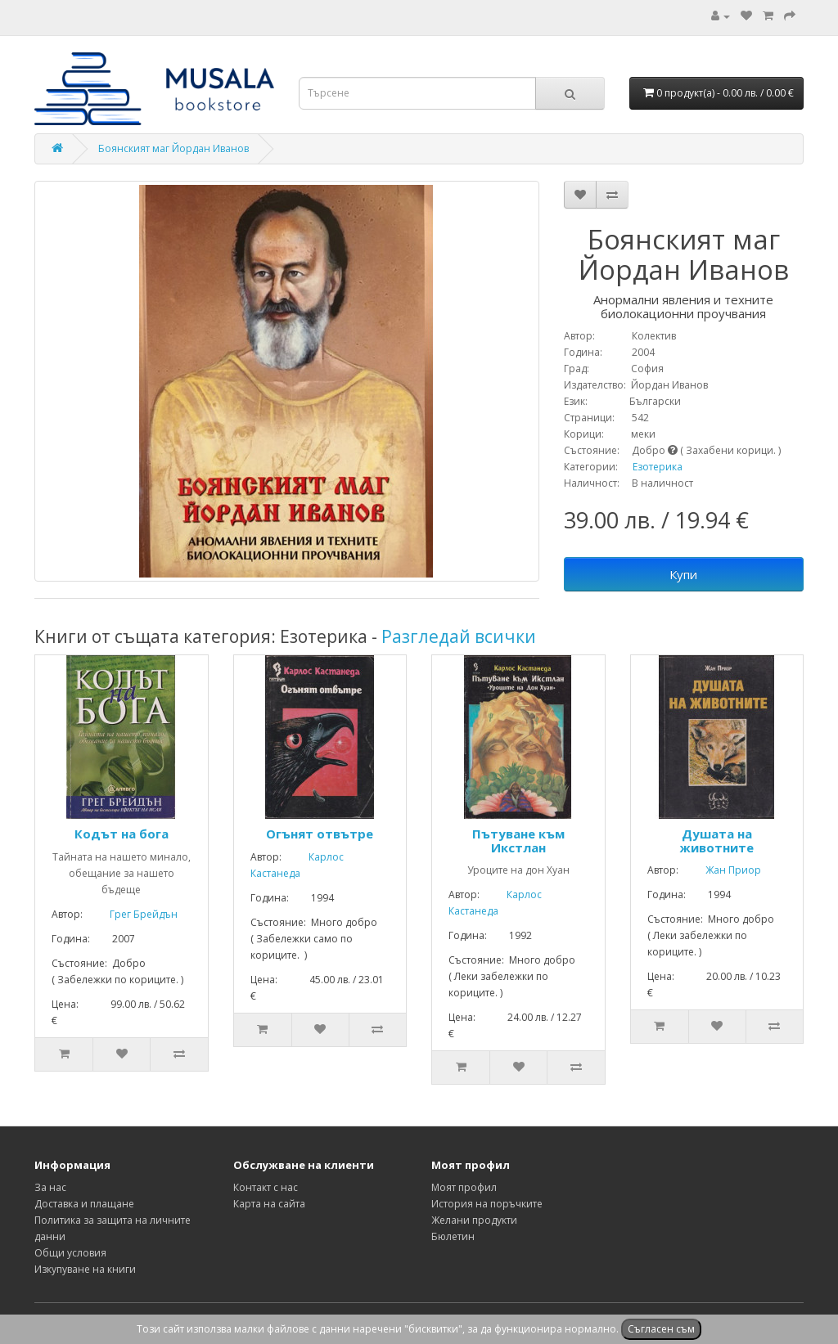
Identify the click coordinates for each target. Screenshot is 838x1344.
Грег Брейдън (131, 914)
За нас (50, 1187)
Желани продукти (474, 1220)
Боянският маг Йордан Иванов (173, 148)
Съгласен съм (661, 1329)
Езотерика (658, 467)
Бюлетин (453, 1236)
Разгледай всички (458, 636)
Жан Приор (721, 870)
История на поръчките (487, 1204)
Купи (683, 574)
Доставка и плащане (84, 1204)
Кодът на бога (121, 833)
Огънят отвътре (319, 833)
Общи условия (70, 1253)
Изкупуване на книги (85, 1269)
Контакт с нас (265, 1187)
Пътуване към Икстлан (518, 840)
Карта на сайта (269, 1204)
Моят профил (464, 1187)
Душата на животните (716, 840)
